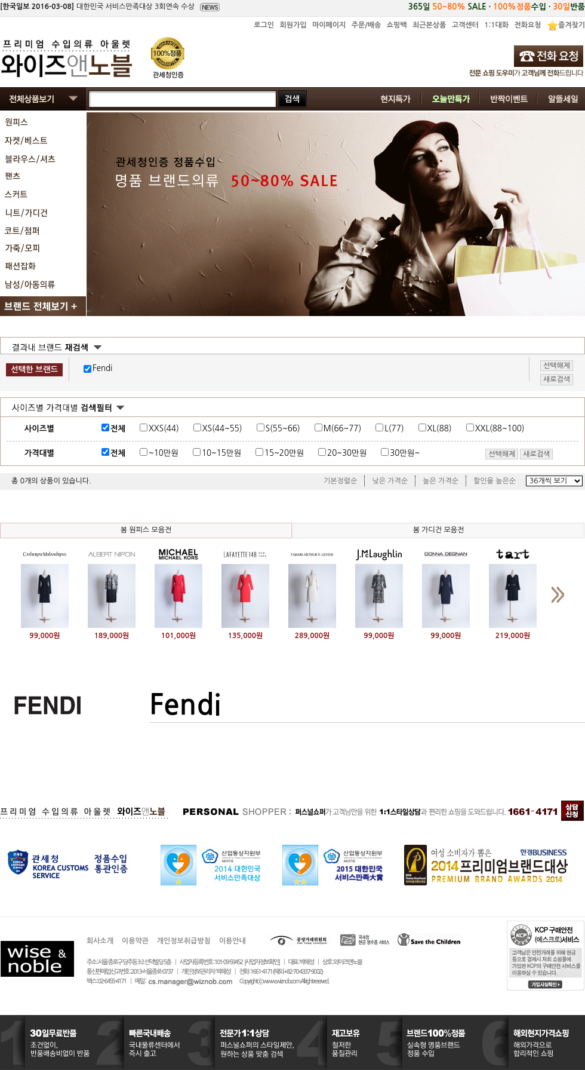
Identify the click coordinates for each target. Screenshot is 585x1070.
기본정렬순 (340, 481)
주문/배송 (366, 25)
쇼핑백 (397, 25)
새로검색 (536, 454)
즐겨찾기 (571, 25)
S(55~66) (283, 429)
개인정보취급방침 (184, 941)
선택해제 (501, 454)
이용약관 (135, 941)
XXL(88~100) (500, 429)
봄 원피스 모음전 (146, 530)
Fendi (102, 368)
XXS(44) (164, 429)
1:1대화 (496, 25)
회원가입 (292, 25)
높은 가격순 (440, 481)
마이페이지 (329, 25)
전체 (117, 429)
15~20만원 (284, 453)
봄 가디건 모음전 (438, 530)
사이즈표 (550, 426)
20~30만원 (347, 453)
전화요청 (527, 25)
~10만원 (163, 453)
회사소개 (100, 941)
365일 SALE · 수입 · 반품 (496, 7)
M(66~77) (343, 429)
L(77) (394, 429)
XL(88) (439, 429)
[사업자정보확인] (261, 962)
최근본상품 (429, 25)
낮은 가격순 (390, 481)
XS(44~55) (222, 429)
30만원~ (405, 453)
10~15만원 (221, 453)
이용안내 (232, 941)
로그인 (264, 25)
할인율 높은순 (494, 481)
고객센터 (465, 25)
